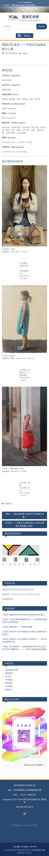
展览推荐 (9, 673)
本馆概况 (9, 679)
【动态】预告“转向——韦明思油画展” (17, 627)
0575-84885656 (25, 2)
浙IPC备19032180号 (24, 807)
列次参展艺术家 (11, 670)
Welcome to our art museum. (24, 5)
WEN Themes (26, 852)
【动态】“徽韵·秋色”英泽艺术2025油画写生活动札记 (23, 614)
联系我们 (9, 683)
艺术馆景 (9, 686)
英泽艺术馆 (30, 17)
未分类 (8, 676)
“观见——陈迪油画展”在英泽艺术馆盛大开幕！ (24, 515)
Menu (24, 35)
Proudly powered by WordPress (17, 850)
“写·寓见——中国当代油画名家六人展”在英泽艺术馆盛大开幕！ (24, 524)
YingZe (25, 53)
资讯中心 (8, 503)
